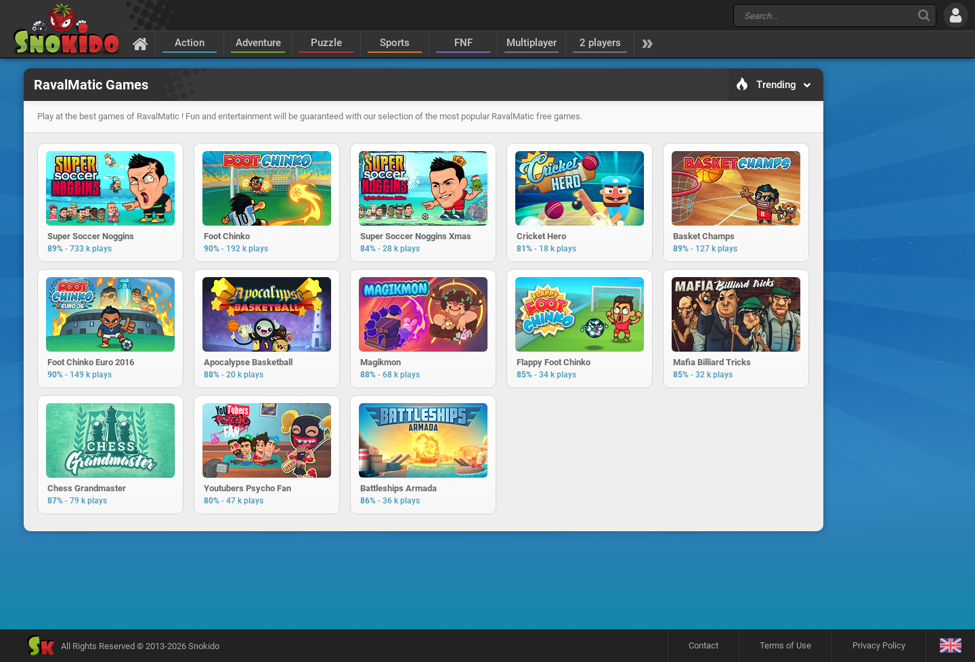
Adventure (258, 43)
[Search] (924, 15)
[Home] (140, 43)
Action (189, 43)
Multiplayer (531, 43)
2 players (600, 43)
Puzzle (326, 43)
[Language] (950, 646)
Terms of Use (785, 645)
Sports (395, 43)
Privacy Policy (878, 645)
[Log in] (955, 15)
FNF (463, 43)
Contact (703, 645)
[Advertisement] (423, 580)
